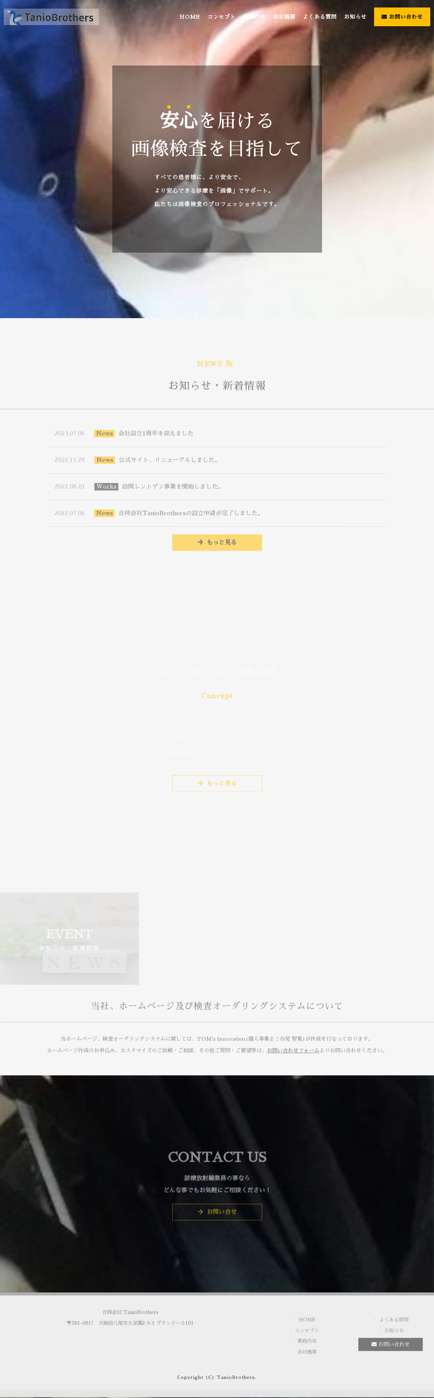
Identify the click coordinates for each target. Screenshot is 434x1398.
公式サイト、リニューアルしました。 (138, 463)
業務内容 (254, 16)
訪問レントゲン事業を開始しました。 (139, 489)
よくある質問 (320, 16)
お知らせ (355, 16)
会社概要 (284, 16)
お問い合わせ (402, 16)
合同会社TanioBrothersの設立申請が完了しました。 (159, 516)
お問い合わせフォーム (293, 1054)
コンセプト (221, 16)
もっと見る (217, 545)
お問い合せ (217, 1216)
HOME (189, 16)
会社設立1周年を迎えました (124, 436)
